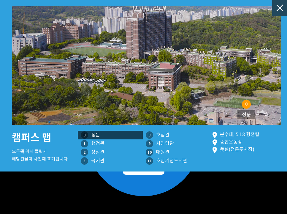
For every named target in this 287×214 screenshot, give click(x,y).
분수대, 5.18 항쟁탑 (239, 134)
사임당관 (160, 143)
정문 (90, 135)
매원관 (157, 152)
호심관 (157, 135)
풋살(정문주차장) (237, 149)
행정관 (92, 143)
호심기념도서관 (166, 161)
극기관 (92, 161)
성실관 (92, 152)
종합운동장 (231, 142)
